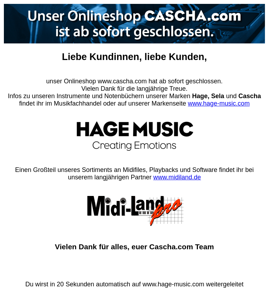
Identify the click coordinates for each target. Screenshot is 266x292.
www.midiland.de (177, 177)
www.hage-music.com (219, 103)
